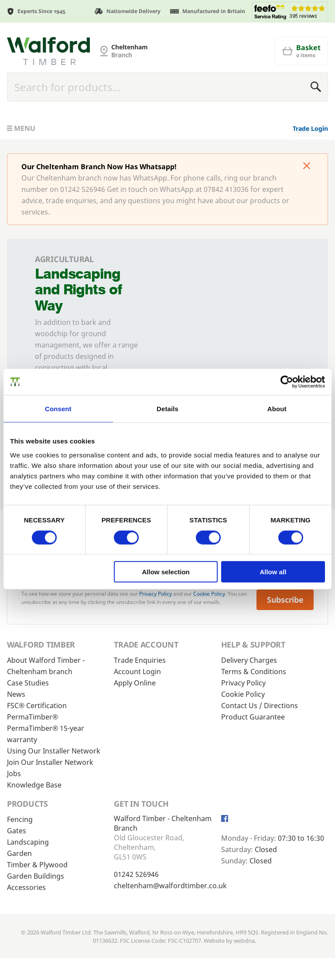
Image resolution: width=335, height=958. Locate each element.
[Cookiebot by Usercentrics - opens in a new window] (287, 381)
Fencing (20, 819)
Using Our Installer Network (53, 751)
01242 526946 (136, 874)
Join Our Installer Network (50, 762)
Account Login (137, 671)
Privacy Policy (155, 593)
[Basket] (301, 51)
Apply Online (135, 683)
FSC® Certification (37, 705)
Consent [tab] (58, 408)
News (16, 694)
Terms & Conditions (253, 671)
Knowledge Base (34, 785)
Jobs (14, 773)
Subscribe (285, 599)
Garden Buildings (35, 876)
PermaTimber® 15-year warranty (45, 733)
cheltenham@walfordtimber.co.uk (170, 885)
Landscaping (28, 842)
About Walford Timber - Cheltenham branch (46, 665)
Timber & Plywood (37, 864)
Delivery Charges (249, 660)
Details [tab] (167, 408)
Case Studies (28, 683)
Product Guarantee (253, 717)
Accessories (26, 887)
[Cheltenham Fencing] (48, 51)
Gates (16, 830)
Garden (19, 853)
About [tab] (277, 408)
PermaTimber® (32, 717)
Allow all (273, 572)
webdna (244, 940)
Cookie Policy (209, 593)
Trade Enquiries (140, 660)
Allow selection (166, 572)
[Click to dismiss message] (306, 166)
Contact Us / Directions (259, 705)
